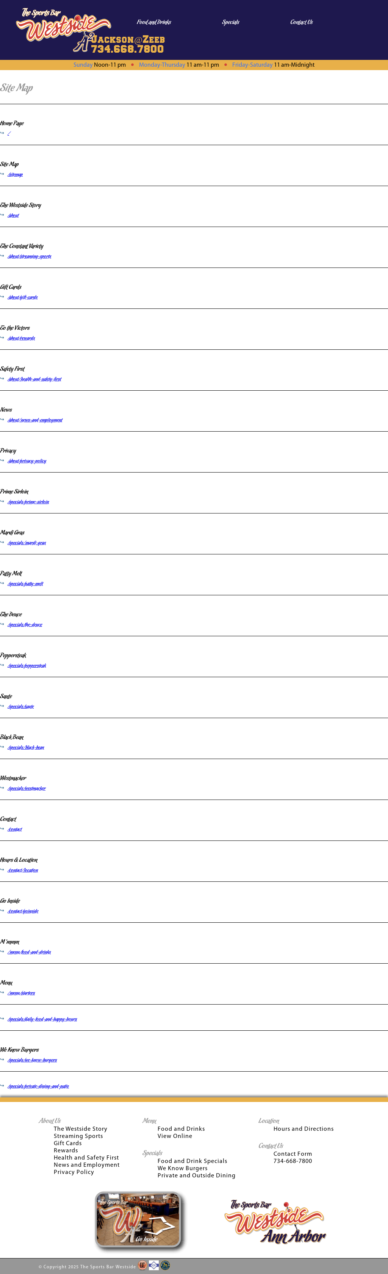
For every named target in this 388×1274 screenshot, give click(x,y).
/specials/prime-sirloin (28, 502)
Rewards (66, 1151)
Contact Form (293, 1154)
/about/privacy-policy (27, 461)
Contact (8, 819)
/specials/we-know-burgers (32, 1060)
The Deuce (11, 614)
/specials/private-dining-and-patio (38, 1086)
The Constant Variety (21, 246)
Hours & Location (18, 860)
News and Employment (87, 1165)
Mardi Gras (12, 533)
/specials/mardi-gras (27, 543)
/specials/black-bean (26, 747)
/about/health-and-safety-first (34, 379)
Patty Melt (11, 574)
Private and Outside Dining (197, 1176)
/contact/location (23, 870)
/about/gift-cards (23, 297)
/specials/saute (21, 706)
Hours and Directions (304, 1129)
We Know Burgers (19, 1050)
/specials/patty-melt (25, 584)
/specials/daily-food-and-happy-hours (42, 1019)
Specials (230, 22)
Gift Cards (10, 287)
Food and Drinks (154, 22)
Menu (6, 983)
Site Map (9, 164)
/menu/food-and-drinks (29, 952)
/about (13, 215)
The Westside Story (20, 205)
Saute (6, 696)
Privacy (8, 451)
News (6, 410)
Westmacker (13, 778)
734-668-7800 (293, 1161)
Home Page (11, 123)
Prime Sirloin (14, 492)
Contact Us (301, 22)
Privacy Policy (74, 1172)
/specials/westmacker (26, 788)
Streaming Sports (78, 1136)
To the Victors (15, 328)
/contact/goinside (23, 911)
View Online (175, 1136)
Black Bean (11, 737)
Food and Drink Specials (192, 1161)
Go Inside (10, 901)
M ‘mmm (9, 942)
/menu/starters (21, 993)
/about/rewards (21, 338)
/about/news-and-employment (35, 420)
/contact (15, 829)
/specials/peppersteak (27, 665)
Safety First (12, 369)
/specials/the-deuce (25, 624)
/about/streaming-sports (29, 256)
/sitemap (15, 174)
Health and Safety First (86, 1158)
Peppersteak (13, 655)
